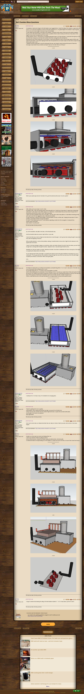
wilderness (6, 57)
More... (48, 686)
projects (6, 92)
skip (6, 78)
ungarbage (6, 50)
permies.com (6, 98)
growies (6, 23)
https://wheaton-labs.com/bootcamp (35, 616)
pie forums (6, 102)
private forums (7, 105)
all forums (6, 109)
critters (6, 26)
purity (6, 47)
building (6, 30)
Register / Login (79, 1)
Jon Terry (17, 25)
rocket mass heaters (24, 19)
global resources (6, 85)
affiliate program (31, 692)
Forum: (17, 19)
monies (6, 40)
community (6, 54)
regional (6, 71)
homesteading (7, 33)
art (6, 64)
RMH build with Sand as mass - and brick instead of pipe (46, 641)
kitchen (6, 43)
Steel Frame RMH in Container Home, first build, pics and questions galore (51, 638)
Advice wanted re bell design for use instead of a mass (46, 684)
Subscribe (7, 1)
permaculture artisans (6, 67)
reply (48, 624)
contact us (21, 692)
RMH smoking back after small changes (42, 672)
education (6, 74)
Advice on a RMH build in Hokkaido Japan (42, 658)
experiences (6, 81)
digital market (7, 95)
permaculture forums (6, 19)
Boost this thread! (48, 632)
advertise (25, 692)
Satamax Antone (18, 193)
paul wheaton (57, 692)
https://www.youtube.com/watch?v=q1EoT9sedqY (45, 201)
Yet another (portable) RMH (38, 649)
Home (3, 1)
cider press (6, 88)
